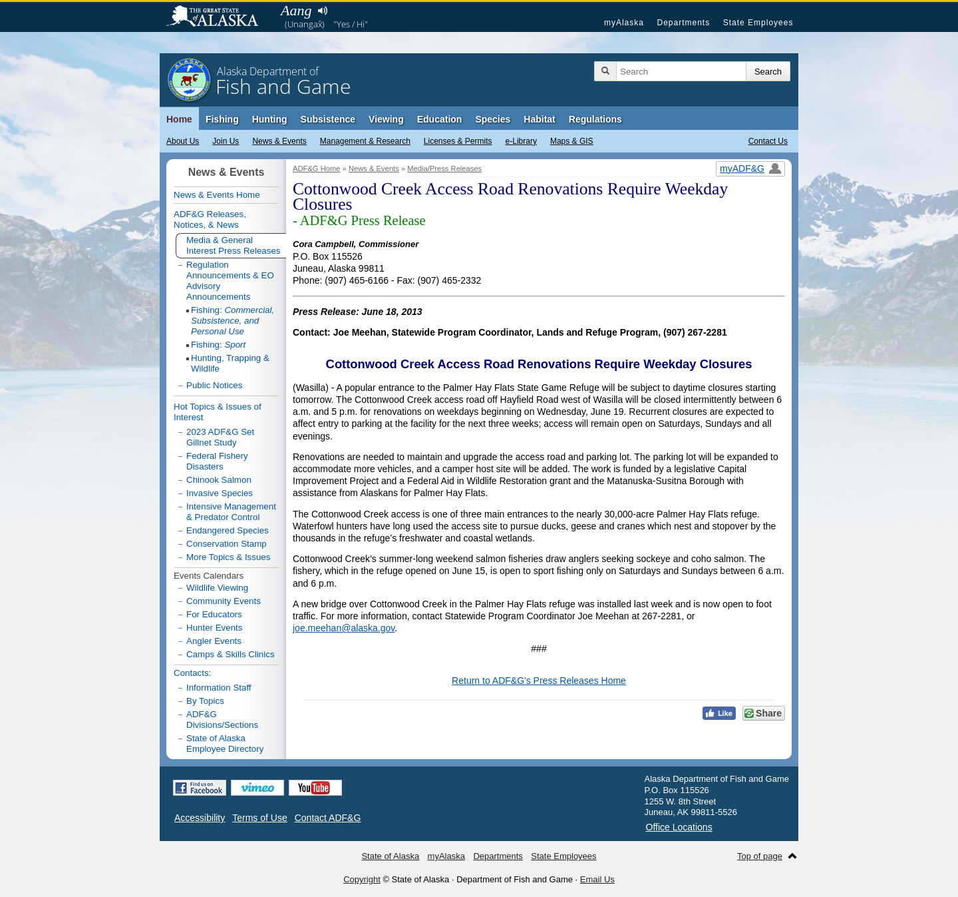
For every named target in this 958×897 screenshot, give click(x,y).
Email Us (597, 879)
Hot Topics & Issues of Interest (217, 412)
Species (492, 119)
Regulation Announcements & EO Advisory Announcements (230, 281)
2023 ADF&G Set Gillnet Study (220, 437)
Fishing (222, 119)
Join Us (225, 141)
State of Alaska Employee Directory (224, 743)
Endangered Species (227, 530)
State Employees (758, 22)
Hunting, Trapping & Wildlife (230, 363)
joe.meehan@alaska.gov (344, 628)
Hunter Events (214, 628)
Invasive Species (219, 493)
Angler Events (213, 641)
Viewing (386, 119)
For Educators (214, 614)
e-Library (521, 141)
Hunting (269, 119)
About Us (182, 141)
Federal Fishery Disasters (217, 461)
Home (179, 119)
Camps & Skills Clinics (230, 654)
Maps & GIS (571, 141)
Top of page (759, 856)
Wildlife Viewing (217, 588)
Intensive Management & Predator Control (231, 511)
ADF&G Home (317, 168)
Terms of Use (259, 817)
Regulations (595, 119)
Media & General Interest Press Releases (233, 245)
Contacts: (192, 673)
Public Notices (214, 385)
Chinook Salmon (218, 480)
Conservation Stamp (226, 544)
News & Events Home (217, 195)
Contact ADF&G (328, 817)
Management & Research (365, 141)
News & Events (279, 141)
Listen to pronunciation (322, 10)
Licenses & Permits (458, 141)
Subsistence (328, 119)
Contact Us (768, 141)
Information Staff (218, 688)
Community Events (223, 601)
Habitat (539, 119)
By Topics (205, 701)
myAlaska (624, 22)
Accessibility (199, 817)
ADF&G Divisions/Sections (222, 719)
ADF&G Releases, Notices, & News (210, 219)
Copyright (362, 879)
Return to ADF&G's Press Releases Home (539, 680)
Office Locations (679, 827)
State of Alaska (218, 17)
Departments (683, 22)
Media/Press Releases (444, 168)
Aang (296, 10)
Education (439, 119)
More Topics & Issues (228, 557)
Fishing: (232, 320)
